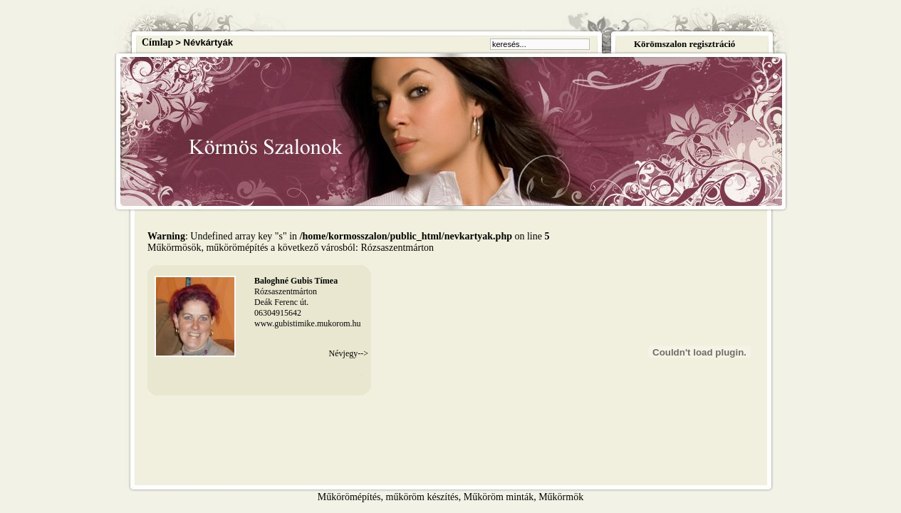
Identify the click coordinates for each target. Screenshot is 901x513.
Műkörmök (560, 497)
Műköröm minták (498, 497)
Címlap (157, 42)
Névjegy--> (348, 353)
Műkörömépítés (349, 497)
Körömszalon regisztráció (684, 43)
